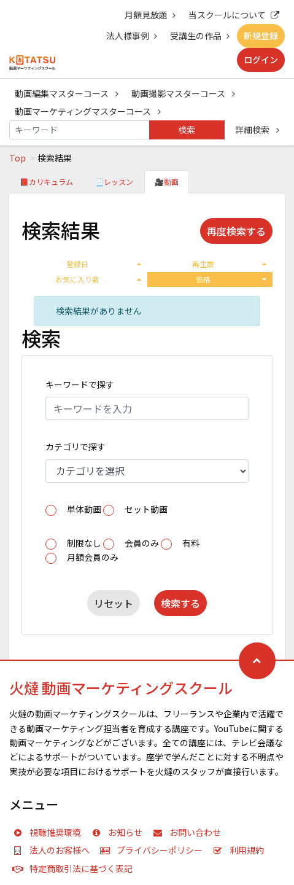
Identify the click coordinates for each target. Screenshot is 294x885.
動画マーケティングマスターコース (88, 111)
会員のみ (142, 543)
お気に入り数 (98, 279)
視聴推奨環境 (49, 832)
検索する (180, 603)
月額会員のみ (92, 557)
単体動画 (84, 509)
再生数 (229, 264)
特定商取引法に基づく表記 (75, 868)
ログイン (261, 59)
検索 (186, 129)
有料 (190, 543)
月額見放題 (150, 15)
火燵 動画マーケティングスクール (121, 687)
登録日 (103, 264)
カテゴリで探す (75, 446)
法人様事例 (131, 35)
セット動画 (146, 509)
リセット (113, 603)
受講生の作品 (200, 35)
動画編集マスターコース (66, 93)
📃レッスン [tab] (114, 181)
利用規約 (241, 850)
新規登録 (261, 35)
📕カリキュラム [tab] (46, 181)
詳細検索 (257, 129)
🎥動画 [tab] (167, 181)
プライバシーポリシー (154, 850)
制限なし (84, 543)
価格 (231, 279)
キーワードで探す (79, 384)
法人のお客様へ (54, 850)
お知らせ (119, 832)
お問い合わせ (189, 832)
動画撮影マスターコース (183, 93)
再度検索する (236, 231)
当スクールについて (233, 15)
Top (17, 158)
